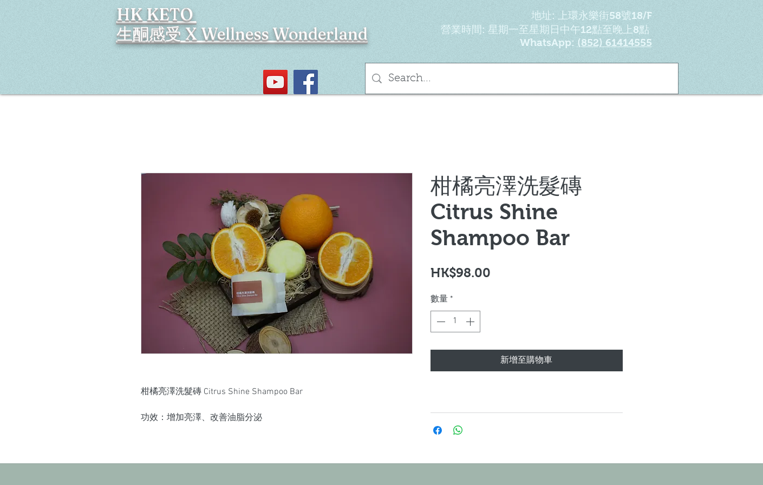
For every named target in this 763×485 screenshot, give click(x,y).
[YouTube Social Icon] (275, 82)
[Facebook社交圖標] (306, 82)
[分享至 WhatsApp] (458, 430)
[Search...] (521, 78)
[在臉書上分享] (437, 430)
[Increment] (471, 321)
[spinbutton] (455, 321)
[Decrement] (439, 321)
